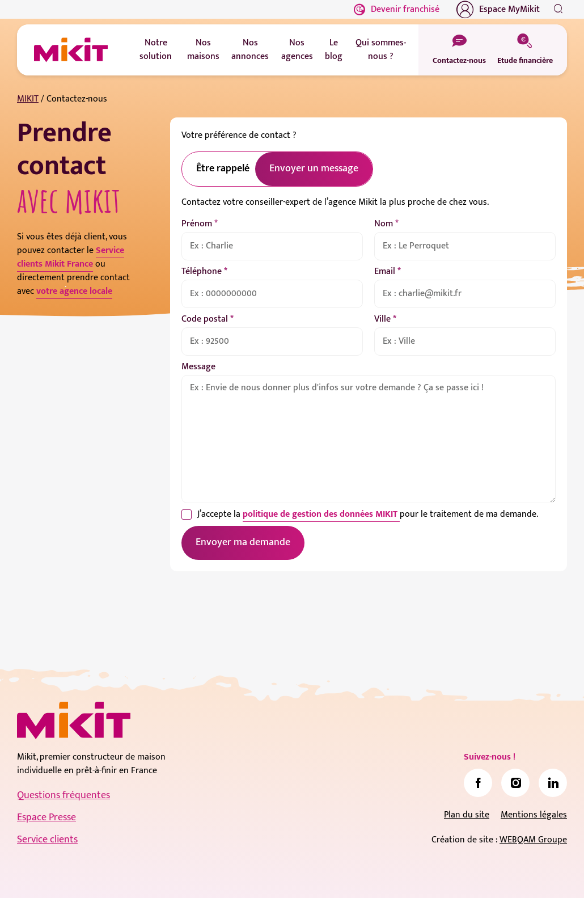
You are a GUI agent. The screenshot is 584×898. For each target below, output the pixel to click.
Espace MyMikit (498, 10)
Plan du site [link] (466, 815)
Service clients (47, 839)
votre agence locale (74, 291)
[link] (478, 783)
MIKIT (28, 99)
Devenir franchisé (396, 9)
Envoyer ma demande (243, 542)
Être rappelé (222, 168)
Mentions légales (534, 815)
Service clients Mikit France (70, 257)
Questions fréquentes (63, 795)
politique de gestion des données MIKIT (321, 514)
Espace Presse (46, 817)
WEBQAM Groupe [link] (533, 840)
